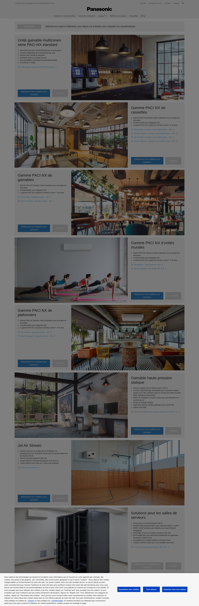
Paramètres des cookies (129, 589)
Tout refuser (151, 589)
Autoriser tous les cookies (175, 589)
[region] (99, 589)
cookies (31, 601)
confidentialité (57, 601)
